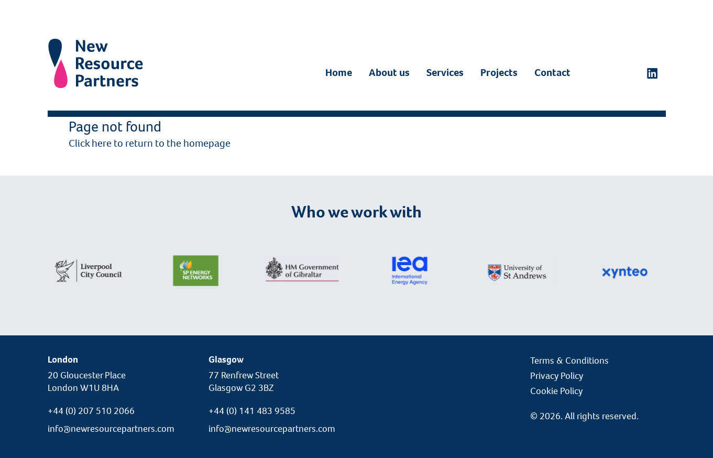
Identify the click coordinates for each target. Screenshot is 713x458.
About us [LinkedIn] (389, 73)
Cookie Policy (556, 391)
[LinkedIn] (652, 72)
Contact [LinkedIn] (552, 73)
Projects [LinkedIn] (499, 73)
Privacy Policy (556, 375)
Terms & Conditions (569, 360)
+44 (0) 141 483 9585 (252, 411)
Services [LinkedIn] (445, 73)
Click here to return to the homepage (150, 143)
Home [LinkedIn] (338, 73)
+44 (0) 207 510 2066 (91, 411)
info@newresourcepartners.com (111, 428)
